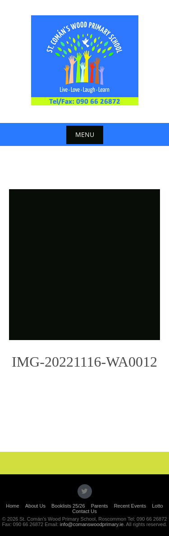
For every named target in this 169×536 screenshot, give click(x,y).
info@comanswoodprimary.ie (91, 524)
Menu (84, 134)
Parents (99, 506)
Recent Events (130, 506)
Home (12, 506)
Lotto (157, 506)
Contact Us (84, 511)
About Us (35, 506)
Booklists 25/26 (68, 506)
